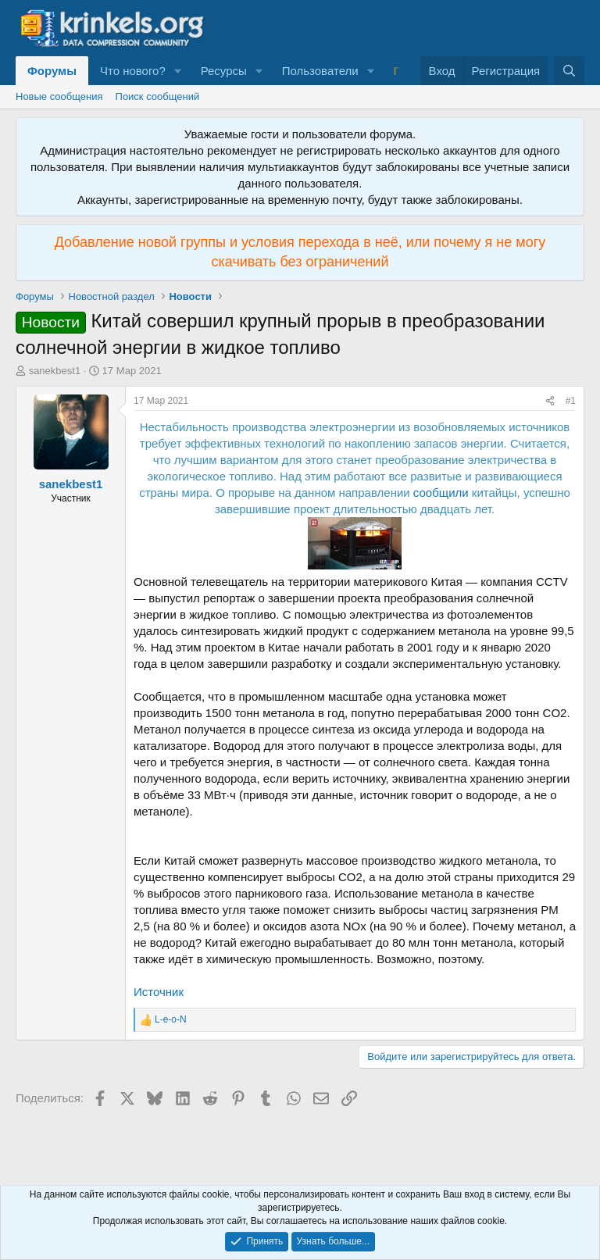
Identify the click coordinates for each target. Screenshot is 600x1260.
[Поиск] (569, 70)
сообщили (441, 492)
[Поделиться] (550, 401)
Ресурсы (224, 70)
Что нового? (133, 70)
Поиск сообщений (158, 96)
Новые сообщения (59, 96)
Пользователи (320, 70)
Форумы (52, 70)
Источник (159, 991)
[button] (178, 70)
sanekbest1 (55, 371)
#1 (571, 400)
